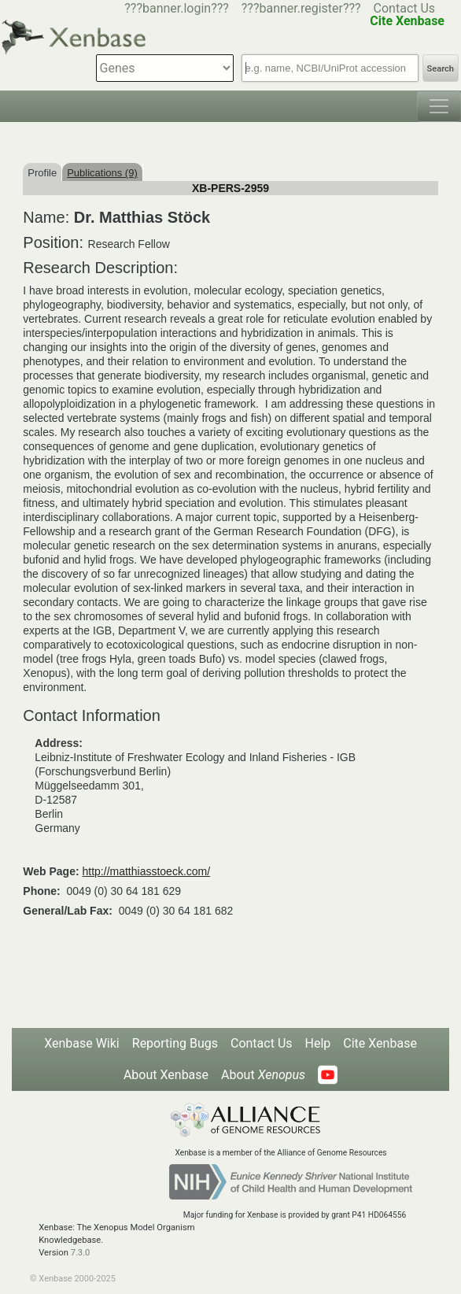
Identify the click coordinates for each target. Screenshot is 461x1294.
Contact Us (405, 8)
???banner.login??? (176, 8)
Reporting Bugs (175, 1043)
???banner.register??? (301, 8)
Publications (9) (102, 173)
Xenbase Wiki (82, 1043)
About (263, 1074)
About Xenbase (166, 1074)
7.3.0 (80, 1253)
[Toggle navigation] (439, 106)
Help (318, 1043)
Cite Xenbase (380, 1043)
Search (440, 69)
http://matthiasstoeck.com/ (147, 871)
